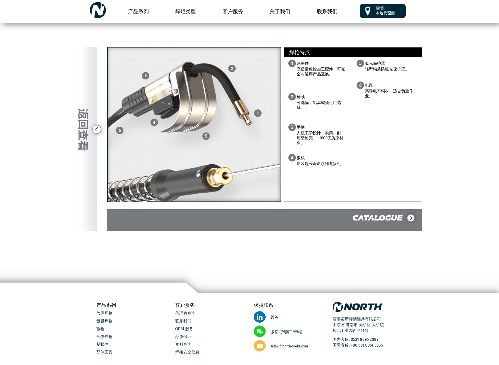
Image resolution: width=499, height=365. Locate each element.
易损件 (102, 345)
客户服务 (232, 11)
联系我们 (327, 11)
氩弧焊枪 (104, 321)
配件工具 (104, 352)
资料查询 (183, 345)
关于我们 (280, 11)
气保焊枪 (104, 313)
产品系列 (138, 11)
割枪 (100, 329)
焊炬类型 (185, 11)
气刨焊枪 (104, 337)
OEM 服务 (184, 329)
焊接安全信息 (187, 352)
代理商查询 (185, 313)
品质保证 (183, 337)
